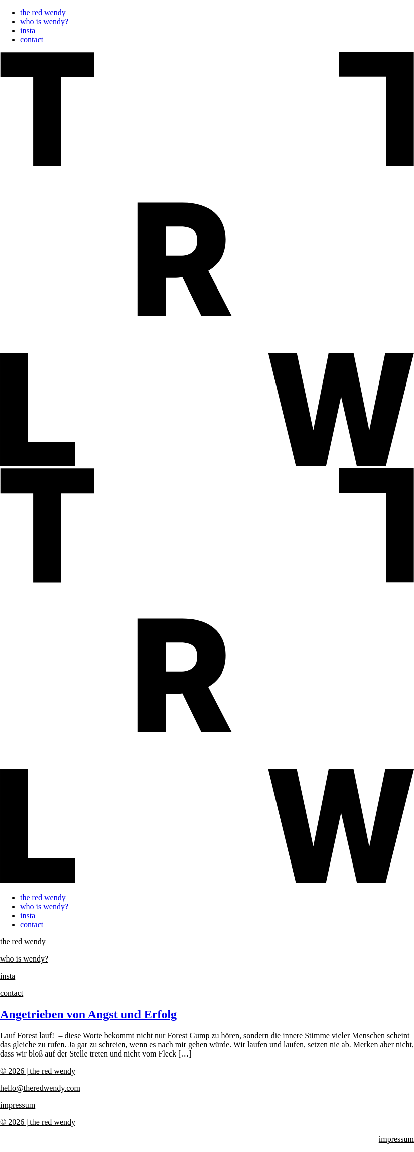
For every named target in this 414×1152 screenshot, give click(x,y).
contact (31, 39)
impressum (17, 1105)
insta (27, 30)
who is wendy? (44, 21)
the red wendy (43, 12)
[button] (207, 468)
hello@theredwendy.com (40, 1088)
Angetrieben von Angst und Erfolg (88, 1014)
